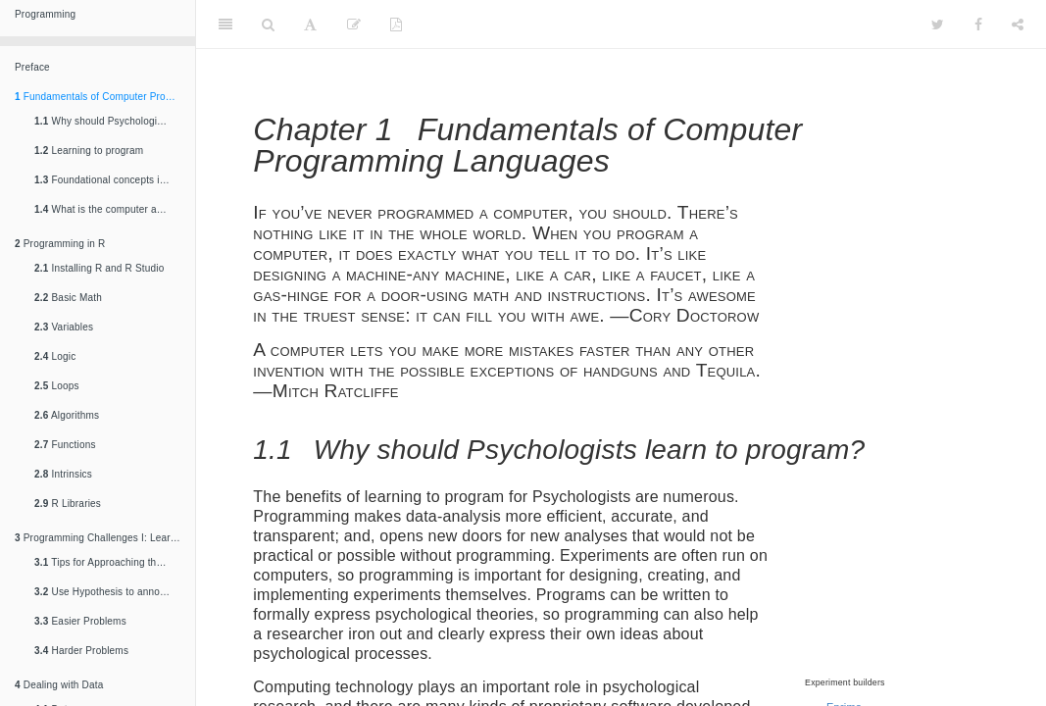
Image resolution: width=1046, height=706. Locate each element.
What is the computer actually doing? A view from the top (109, 209)
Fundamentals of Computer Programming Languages (105, 96)
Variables (63, 327)
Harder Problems (81, 650)
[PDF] (396, 24)
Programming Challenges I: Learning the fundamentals (105, 537)
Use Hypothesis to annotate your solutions (109, 591)
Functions (65, 444)
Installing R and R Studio (99, 268)
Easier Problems (80, 621)
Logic (54, 356)
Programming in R (60, 243)
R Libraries (67, 503)
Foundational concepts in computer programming (109, 180)
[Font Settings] (310, 24)
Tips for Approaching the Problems (109, 562)
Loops (56, 385)
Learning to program (88, 150)
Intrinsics (63, 474)
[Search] (268, 24)
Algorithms (66, 415)
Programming (45, 14)
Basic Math (68, 297)
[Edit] (353, 24)
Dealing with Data (59, 685)
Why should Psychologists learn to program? (109, 121)
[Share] (1017, 24)
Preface (32, 67)
